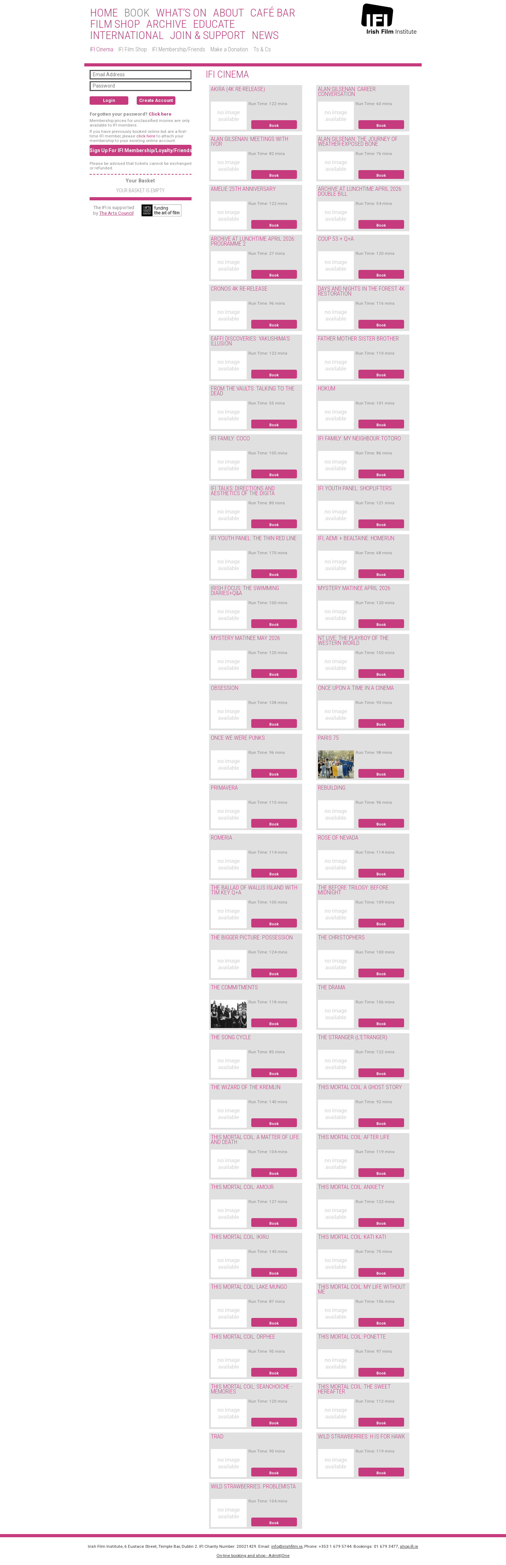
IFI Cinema (101, 49)
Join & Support (207, 35)
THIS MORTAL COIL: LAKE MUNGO (249, 1286)
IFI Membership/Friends (178, 49)
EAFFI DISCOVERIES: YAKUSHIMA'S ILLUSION (250, 341)
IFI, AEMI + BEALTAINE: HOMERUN (356, 538)
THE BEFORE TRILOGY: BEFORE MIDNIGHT (353, 890)
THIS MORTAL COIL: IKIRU (240, 1237)
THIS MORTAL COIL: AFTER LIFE (354, 1137)
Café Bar (272, 13)
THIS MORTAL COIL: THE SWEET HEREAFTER (354, 1389)
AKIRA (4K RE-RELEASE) (238, 89)
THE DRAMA (331, 987)
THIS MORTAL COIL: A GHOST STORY (360, 1087)
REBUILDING (331, 787)
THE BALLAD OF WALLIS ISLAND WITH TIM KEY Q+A (254, 890)
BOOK (137, 13)
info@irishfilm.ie (287, 1546)
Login (109, 100)
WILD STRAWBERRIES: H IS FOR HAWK (361, 1436)
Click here (160, 114)
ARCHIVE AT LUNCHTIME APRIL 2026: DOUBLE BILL (360, 192)
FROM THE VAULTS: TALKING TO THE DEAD (252, 391)
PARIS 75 (328, 738)
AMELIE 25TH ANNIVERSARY (243, 189)
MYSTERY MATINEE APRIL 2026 (354, 588)
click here (145, 136)
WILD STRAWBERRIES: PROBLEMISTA (253, 1486)
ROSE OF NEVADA (338, 837)
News (265, 35)
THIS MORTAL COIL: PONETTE (352, 1336)
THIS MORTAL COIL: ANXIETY (351, 1187)
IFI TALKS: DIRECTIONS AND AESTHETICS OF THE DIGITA (243, 491)
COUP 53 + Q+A (336, 238)
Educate (214, 24)
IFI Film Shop (132, 49)
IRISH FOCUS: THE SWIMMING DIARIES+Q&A (245, 591)
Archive (166, 24)
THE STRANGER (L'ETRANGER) (352, 1037)
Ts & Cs (262, 49)
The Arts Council (116, 213)
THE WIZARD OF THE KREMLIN (245, 1087)
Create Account (156, 100)
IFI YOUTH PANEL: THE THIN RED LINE (254, 538)
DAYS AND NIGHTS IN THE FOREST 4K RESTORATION (361, 291)
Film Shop (115, 24)
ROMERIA (221, 837)
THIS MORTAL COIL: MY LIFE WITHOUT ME (362, 1289)
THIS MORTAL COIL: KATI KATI (352, 1237)
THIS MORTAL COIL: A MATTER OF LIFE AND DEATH (255, 1140)
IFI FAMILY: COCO (230, 438)
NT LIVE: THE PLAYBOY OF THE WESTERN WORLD (353, 641)
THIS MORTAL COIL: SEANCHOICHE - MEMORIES (251, 1389)
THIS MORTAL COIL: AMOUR (242, 1187)
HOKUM (326, 388)
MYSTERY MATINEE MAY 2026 (245, 638)
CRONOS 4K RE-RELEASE (239, 288)
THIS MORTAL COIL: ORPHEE (243, 1336)
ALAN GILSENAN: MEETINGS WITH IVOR (249, 142)
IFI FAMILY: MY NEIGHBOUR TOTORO (359, 438)
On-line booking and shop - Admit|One (253, 1555)
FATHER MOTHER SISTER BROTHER (358, 338)
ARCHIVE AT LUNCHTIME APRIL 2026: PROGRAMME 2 (253, 241)
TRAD (217, 1436)
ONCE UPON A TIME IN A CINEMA (356, 688)
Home (104, 13)
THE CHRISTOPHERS (341, 937)
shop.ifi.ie (409, 1546)
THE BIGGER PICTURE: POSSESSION (252, 937)
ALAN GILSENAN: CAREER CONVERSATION (347, 92)
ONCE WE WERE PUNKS (238, 738)
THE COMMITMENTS (234, 987)
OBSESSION (224, 688)
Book (274, 125)
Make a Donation (229, 49)
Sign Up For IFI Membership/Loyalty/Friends (141, 150)
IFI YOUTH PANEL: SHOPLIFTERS (355, 488)
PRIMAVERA (224, 787)
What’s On (181, 13)
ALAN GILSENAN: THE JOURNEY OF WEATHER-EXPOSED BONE (358, 142)
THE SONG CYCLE (231, 1037)
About (228, 13)
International (127, 35)
